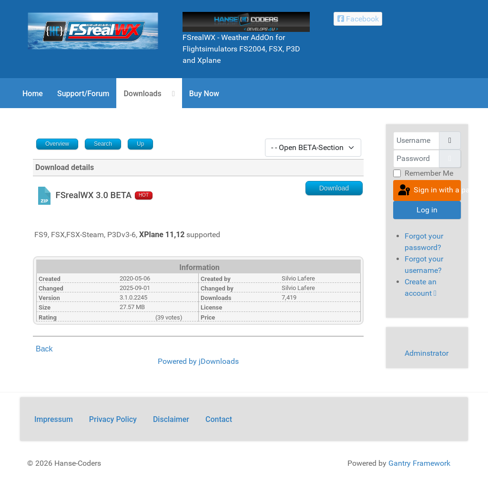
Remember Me (429, 173)
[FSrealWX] (93, 30)
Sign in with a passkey (428, 190)
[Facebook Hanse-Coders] (358, 19)
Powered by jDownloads (198, 361)
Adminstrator (426, 353)
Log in (427, 209)
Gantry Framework (419, 463)
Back (44, 349)
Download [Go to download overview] (334, 188)
